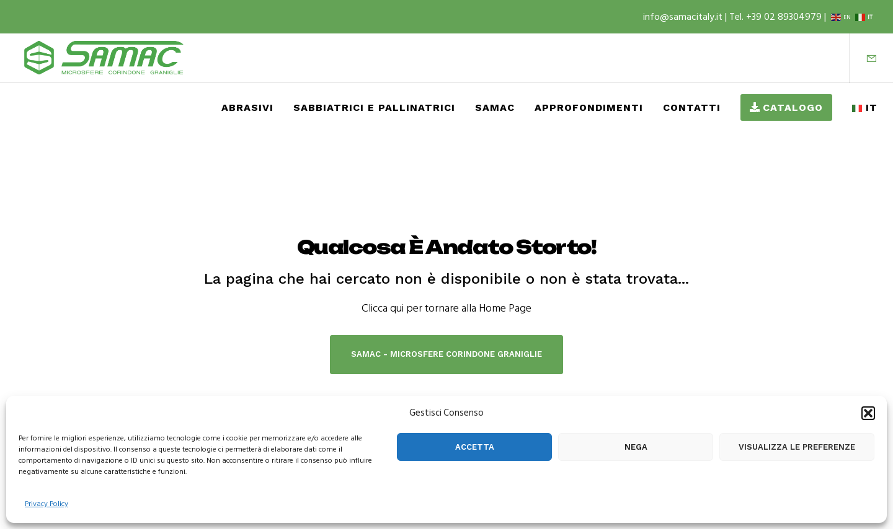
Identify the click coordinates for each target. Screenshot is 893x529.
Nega (635, 447)
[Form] (863, 58)
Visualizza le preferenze (797, 447)
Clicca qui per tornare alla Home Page (446, 308)
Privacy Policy (46, 504)
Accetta (474, 447)
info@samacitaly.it (684, 17)
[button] (868, 413)
